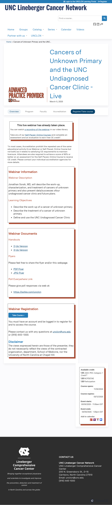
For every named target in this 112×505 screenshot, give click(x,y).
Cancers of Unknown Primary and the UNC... (32, 42)
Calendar (66, 29)
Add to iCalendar (97, 419)
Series (51, 29)
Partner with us (16, 35)
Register (103, 1)
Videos (80, 29)
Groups (23, 29)
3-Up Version (20, 250)
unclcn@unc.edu (62, 331)
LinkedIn (98, 23)
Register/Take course (83, 111)
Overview (14, 111)
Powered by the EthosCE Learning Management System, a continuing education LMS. (99, 501)
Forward (101, 23)
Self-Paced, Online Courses (38, 135)
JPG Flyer (18, 272)
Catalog (37, 29)
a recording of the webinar (37, 129)
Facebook (94, 23)
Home (11, 29)
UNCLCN (36, 35)
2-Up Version (20, 246)
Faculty (43, 111)
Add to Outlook (101, 419)
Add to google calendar (91, 419)
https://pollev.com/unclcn (27, 292)
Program (29, 111)
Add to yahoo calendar (94, 419)
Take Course (17, 315)
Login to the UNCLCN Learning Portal (80, 1)
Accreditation (59, 111)
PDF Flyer (18, 269)
